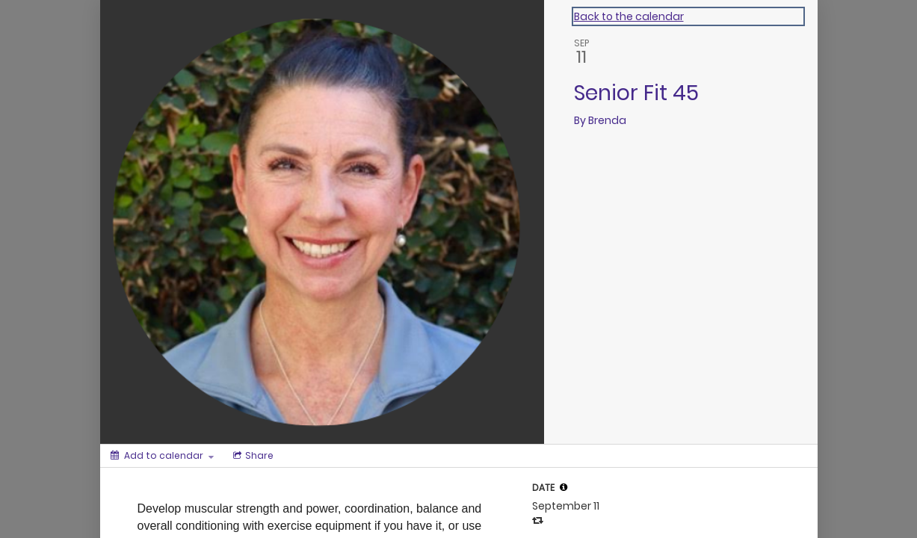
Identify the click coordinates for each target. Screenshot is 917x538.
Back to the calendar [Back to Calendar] (629, 16)
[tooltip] (563, 487)
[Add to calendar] (162, 456)
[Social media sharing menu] (252, 456)
